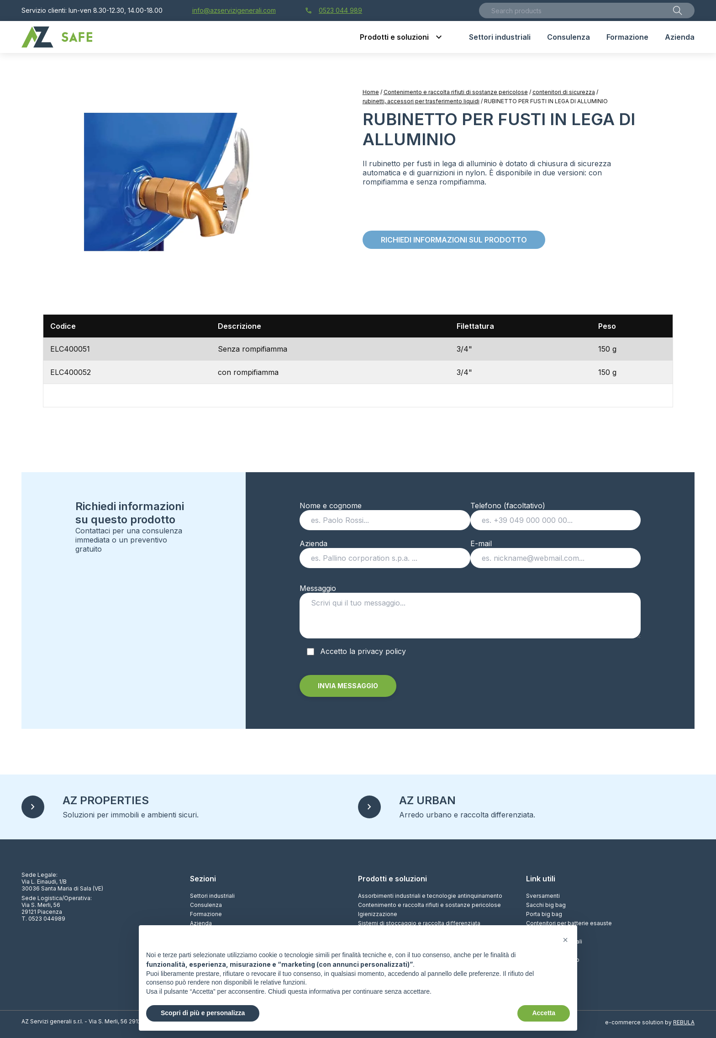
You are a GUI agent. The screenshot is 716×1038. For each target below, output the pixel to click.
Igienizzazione (377, 914)
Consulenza (206, 904)
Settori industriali (212, 895)
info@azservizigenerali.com (234, 10)
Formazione (206, 914)
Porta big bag (544, 914)
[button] (565, 940)
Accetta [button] (543, 1013)
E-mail (555, 551)
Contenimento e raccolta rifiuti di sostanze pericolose (456, 92)
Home (371, 92)
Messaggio (470, 614)
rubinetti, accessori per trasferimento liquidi (421, 101)
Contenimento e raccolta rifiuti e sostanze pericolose (429, 904)
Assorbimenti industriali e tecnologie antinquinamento (430, 895)
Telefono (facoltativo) (555, 513)
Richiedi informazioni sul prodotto (454, 239)
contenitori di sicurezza (563, 92)
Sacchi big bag (546, 904)
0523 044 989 (333, 10)
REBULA (684, 1022)
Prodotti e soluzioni (392, 878)
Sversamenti (543, 895)
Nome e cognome (385, 513)
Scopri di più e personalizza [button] (203, 1013)
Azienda (385, 551)
